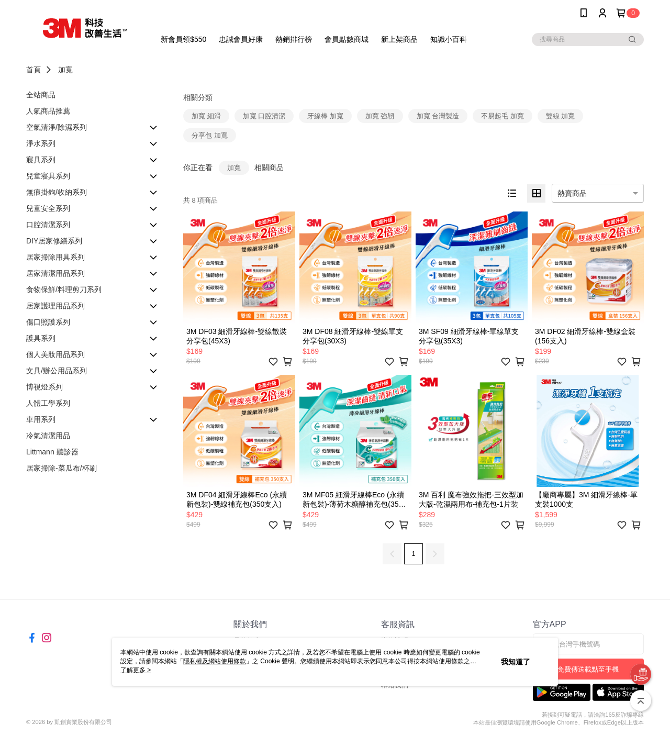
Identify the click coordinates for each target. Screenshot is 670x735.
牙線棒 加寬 (325, 116)
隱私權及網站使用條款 (214, 661)
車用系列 (40, 419)
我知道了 (515, 662)
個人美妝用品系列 (55, 354)
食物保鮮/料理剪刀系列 (64, 289)
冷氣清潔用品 (48, 435)
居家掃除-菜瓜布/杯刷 (61, 468)
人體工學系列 (48, 403)
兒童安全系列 (48, 208)
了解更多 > (135, 670)
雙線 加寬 (560, 116)
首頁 (33, 69)
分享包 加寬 (210, 135)
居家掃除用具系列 (55, 257)
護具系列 (40, 338)
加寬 (65, 69)
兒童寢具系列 (48, 176)
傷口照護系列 (48, 322)
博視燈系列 (44, 387)
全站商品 (40, 95)
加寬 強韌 (380, 116)
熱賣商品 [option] (572, 193)
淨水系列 (40, 143)
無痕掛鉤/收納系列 (56, 192)
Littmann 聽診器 (52, 452)
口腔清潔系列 (48, 224)
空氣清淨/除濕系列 (56, 127)
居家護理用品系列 (55, 306)
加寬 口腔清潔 (264, 116)
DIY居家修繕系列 (54, 241)
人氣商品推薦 (48, 111)
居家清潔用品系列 (55, 273)
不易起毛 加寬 (502, 116)
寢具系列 (40, 159)
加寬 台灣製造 (438, 116)
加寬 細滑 (206, 116)
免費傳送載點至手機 (588, 669)
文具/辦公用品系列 (56, 370)
